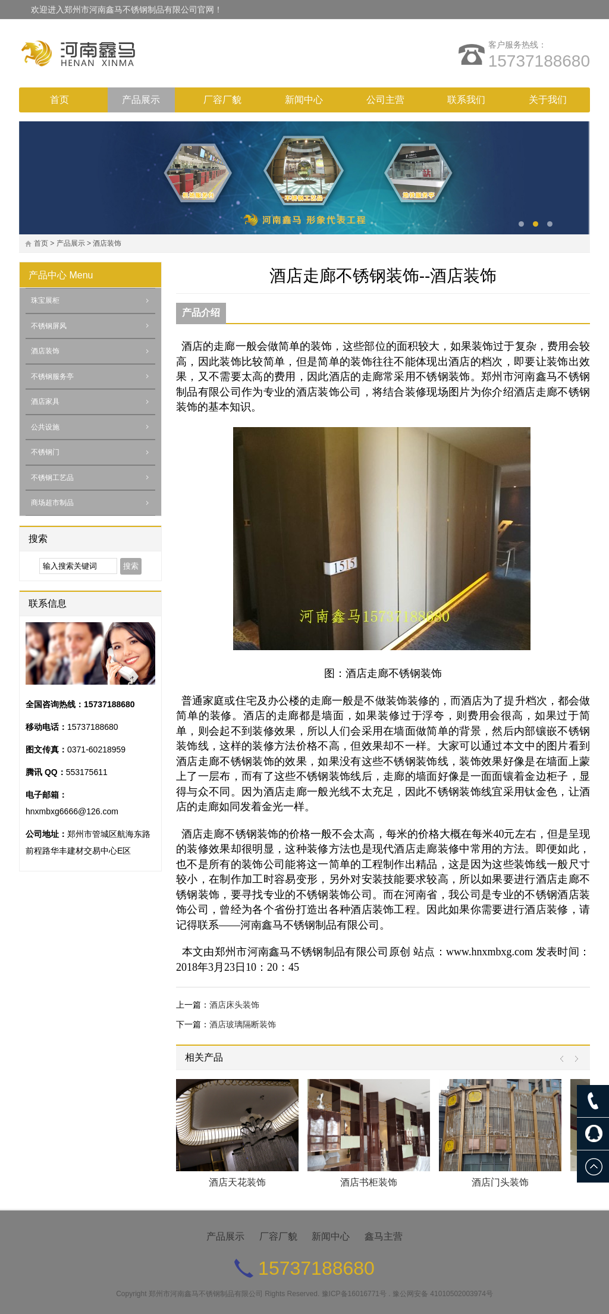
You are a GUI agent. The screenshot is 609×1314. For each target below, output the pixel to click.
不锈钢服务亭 (52, 376)
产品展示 (141, 100)
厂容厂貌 (222, 100)
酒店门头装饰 (500, 1182)
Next (573, 1059)
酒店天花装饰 (237, 1182)
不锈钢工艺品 (52, 477)
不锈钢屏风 (49, 326)
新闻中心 (304, 100)
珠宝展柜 (45, 300)
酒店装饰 (107, 243)
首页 (59, 100)
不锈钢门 (45, 452)
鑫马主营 (384, 1236)
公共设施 (45, 427)
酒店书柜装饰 (368, 1182)
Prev (564, 1059)
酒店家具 (45, 401)
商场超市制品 (52, 502)
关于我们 (548, 100)
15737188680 (539, 61)
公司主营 (385, 100)
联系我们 (466, 100)
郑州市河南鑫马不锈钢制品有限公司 (206, 1294)
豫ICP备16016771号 (354, 1294)
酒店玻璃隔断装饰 (242, 1024)
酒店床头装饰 (234, 1004)
